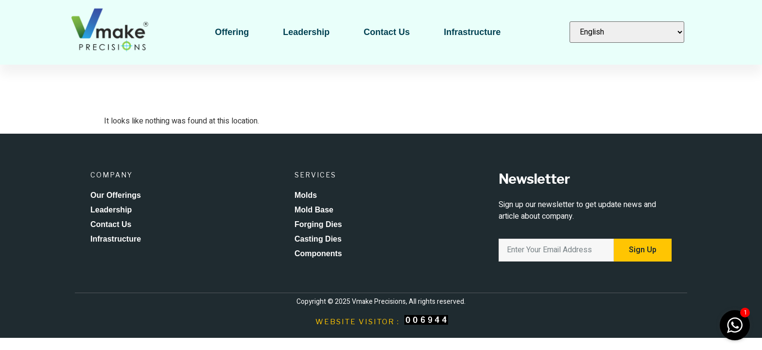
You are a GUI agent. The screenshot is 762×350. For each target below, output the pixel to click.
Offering (232, 32)
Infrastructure (472, 32)
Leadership (306, 32)
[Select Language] (627, 32)
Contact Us (387, 32)
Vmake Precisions (379, 302)
